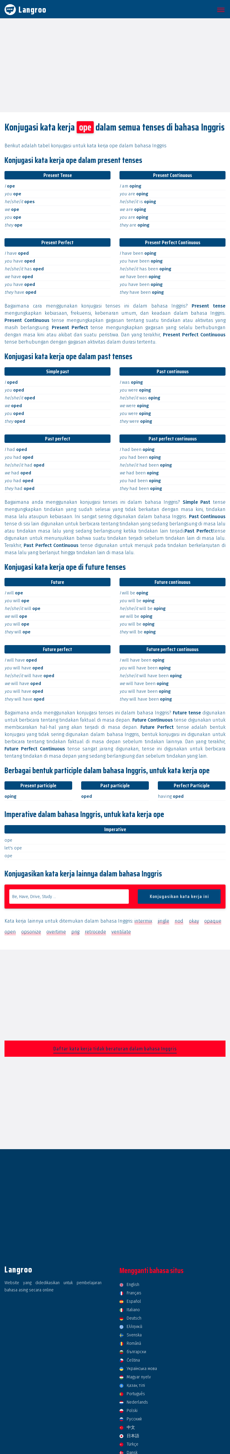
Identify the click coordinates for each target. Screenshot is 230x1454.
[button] (220, 10)
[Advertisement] (115, 65)
